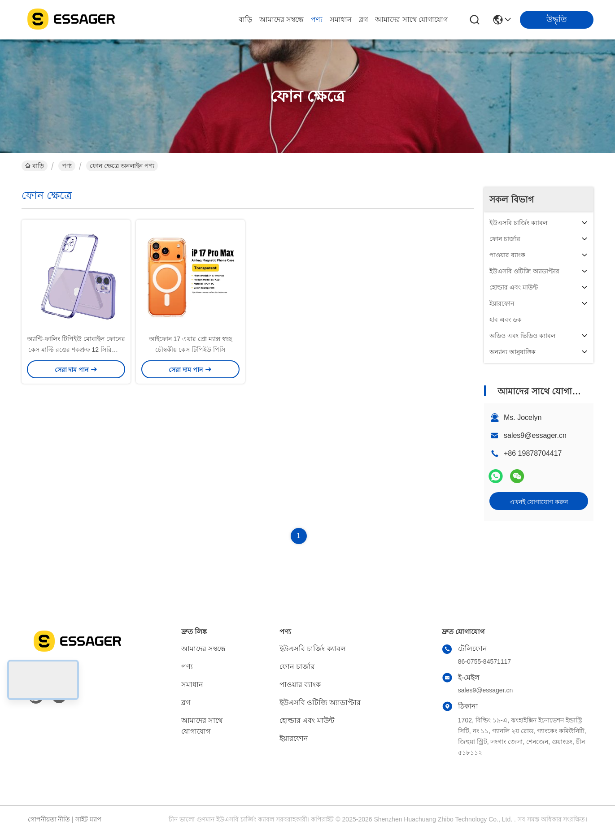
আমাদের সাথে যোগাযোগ (411, 19)
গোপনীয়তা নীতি (49, 819)
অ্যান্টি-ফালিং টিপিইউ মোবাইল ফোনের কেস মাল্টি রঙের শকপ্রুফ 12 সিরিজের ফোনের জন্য (76, 349)
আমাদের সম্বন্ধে (281, 19)
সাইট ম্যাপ (88, 819)
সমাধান (341, 19)
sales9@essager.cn (535, 435)
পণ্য (317, 19)
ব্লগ (363, 19)
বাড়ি (245, 19)
